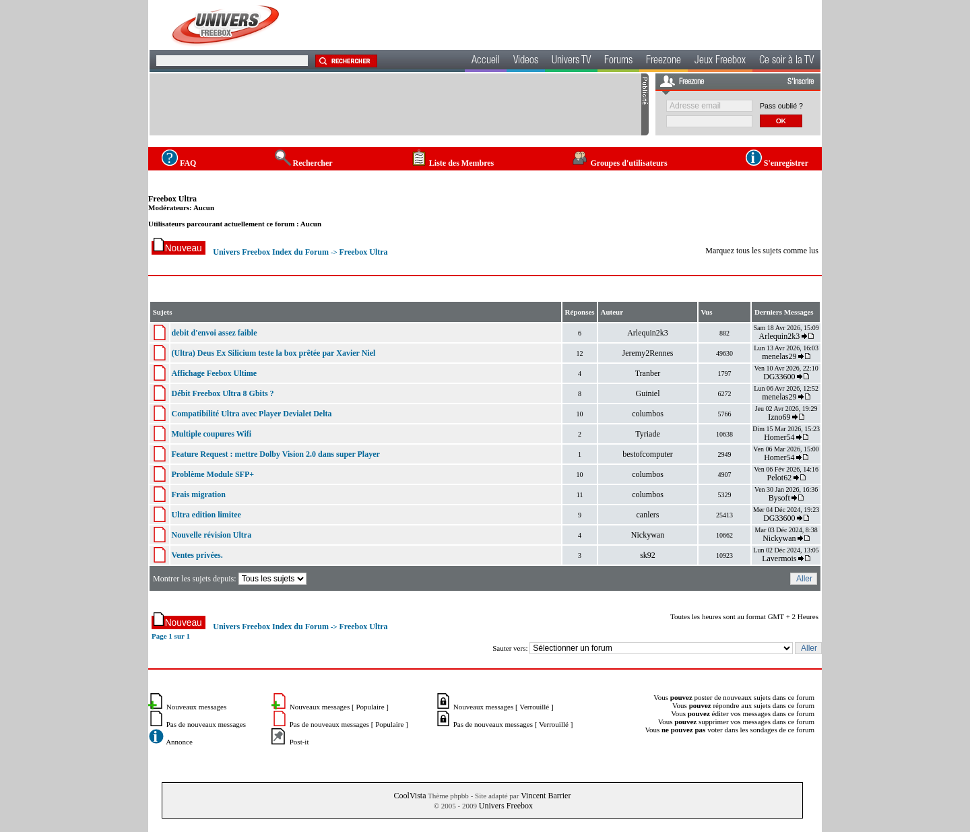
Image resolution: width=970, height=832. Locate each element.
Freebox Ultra (172, 198)
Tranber (648, 373)
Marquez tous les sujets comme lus (761, 250)
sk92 (647, 555)
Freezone (663, 61)
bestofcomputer (647, 454)
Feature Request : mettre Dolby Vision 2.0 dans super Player (275, 454)
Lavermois (779, 558)
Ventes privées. (196, 555)
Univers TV (571, 61)
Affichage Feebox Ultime (214, 373)
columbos (648, 413)
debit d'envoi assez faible (214, 333)
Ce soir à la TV (786, 61)
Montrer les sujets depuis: (231, 578)
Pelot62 (779, 477)
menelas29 (779, 356)
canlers (647, 514)
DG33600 (779, 376)
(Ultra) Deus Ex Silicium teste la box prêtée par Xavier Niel (273, 353)
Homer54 (779, 437)
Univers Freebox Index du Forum (271, 252)
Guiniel (647, 393)
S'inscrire (800, 82)
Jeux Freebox (720, 61)
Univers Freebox (506, 805)
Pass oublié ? (781, 106)
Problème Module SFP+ (212, 474)
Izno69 (779, 417)
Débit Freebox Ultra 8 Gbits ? (222, 393)
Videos (525, 61)
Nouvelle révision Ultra (211, 535)
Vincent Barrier (546, 795)
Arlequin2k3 (647, 333)
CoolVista (410, 795)
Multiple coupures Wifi (211, 434)
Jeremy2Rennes (647, 353)
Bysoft (779, 498)
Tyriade (647, 434)
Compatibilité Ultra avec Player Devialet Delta (251, 413)
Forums (618, 61)
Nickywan (647, 535)
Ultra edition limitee (205, 514)
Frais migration (198, 494)
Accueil (486, 61)
